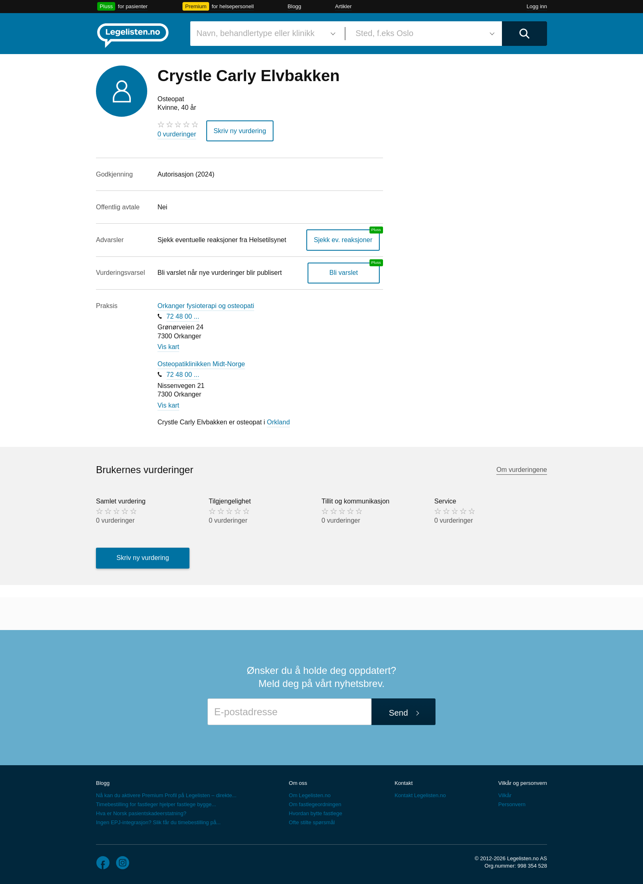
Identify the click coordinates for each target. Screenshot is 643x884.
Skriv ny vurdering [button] (240, 130)
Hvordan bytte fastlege (315, 813)
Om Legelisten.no (310, 795)
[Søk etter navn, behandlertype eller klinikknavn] (264, 33)
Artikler (343, 6)
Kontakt (403, 783)
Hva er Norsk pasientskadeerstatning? (141, 813)
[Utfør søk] (524, 33)
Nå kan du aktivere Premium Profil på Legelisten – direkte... (166, 795)
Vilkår (504, 795)
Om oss (298, 783)
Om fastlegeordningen (315, 804)
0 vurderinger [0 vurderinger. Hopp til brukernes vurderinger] (176, 134)
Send (398, 712)
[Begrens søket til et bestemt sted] (423, 33)
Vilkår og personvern (522, 783)
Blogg (294, 6)
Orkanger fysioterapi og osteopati (205, 305)
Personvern (511, 804)
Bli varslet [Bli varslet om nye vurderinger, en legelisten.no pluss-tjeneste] (343, 272)
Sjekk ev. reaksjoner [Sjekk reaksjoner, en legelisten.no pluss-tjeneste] (343, 239)
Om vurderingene (521, 469)
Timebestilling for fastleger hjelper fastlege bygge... (156, 804)
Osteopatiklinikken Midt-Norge (201, 363)
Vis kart (168, 346)
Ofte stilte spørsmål (312, 822)
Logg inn (537, 6)
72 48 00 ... (182, 316)
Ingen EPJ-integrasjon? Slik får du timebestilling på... (158, 822)
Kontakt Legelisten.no (420, 795)
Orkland (278, 422)
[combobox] (264, 33)
